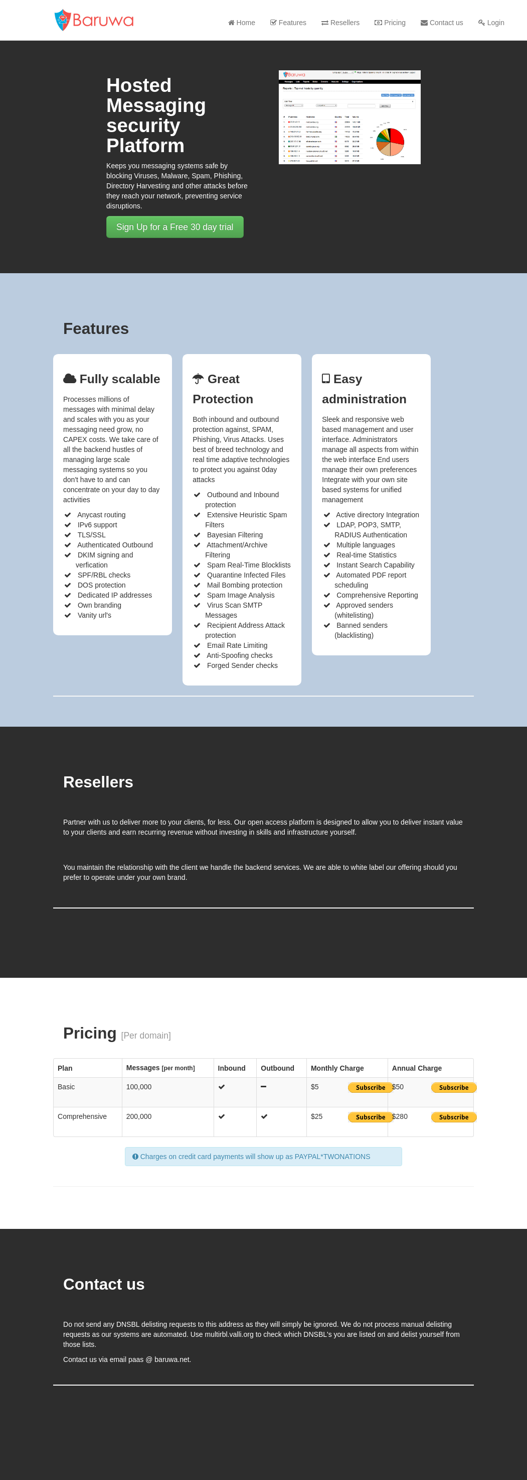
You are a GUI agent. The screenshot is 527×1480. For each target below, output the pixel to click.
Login (491, 23)
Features (288, 23)
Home (241, 23)
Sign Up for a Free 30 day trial (174, 227)
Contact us (442, 23)
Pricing (390, 23)
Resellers (340, 23)
